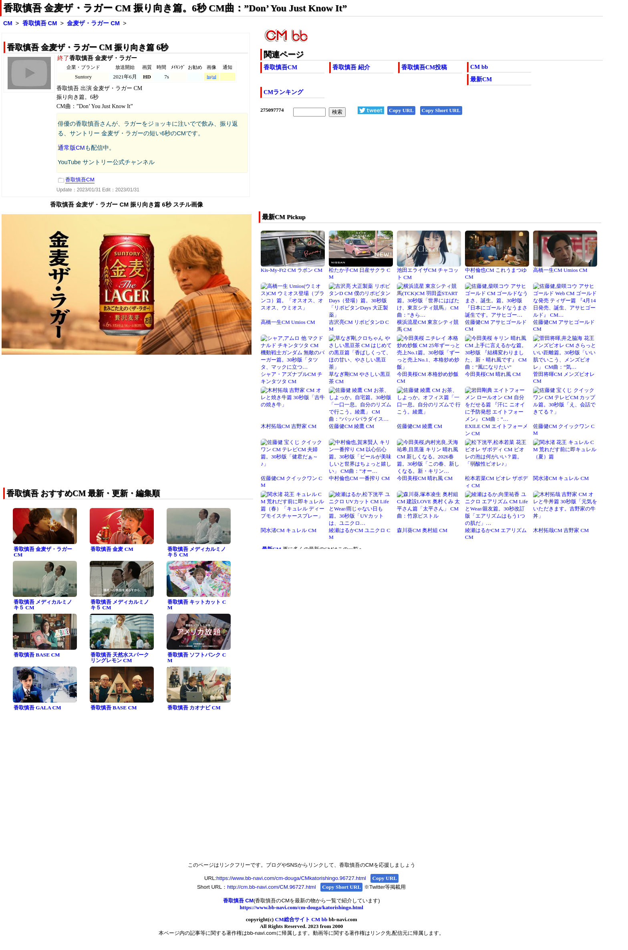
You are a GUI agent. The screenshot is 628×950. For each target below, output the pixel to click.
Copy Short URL (441, 110)
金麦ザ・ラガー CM (93, 23)
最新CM (481, 79)
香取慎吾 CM (39, 23)
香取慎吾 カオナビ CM (194, 708)
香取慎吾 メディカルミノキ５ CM (196, 552)
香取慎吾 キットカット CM (196, 605)
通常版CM (71, 148)
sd (214, 76)
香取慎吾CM (280, 67)
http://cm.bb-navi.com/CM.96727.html (271, 887)
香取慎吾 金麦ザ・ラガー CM (43, 552)
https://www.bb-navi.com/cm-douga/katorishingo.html (301, 907)
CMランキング (283, 92)
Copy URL (401, 110)
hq (209, 76)
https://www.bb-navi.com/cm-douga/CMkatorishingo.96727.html (291, 878)
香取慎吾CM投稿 (424, 67)
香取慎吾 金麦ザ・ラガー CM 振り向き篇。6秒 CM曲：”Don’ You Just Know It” (175, 8)
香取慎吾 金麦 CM (112, 549)
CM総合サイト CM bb (301, 919)
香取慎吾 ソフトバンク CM (196, 658)
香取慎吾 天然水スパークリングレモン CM (120, 658)
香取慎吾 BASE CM (37, 655)
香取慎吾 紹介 (351, 67)
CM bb (479, 67)
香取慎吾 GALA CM (37, 708)
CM (7, 23)
